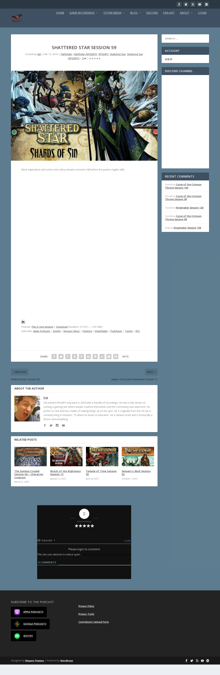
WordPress (66, 671)
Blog (134, 23)
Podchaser (116, 341)
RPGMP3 (103, 64)
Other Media (112, 23)
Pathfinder (66, 64)
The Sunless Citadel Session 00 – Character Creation (28, 484)
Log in (168, 69)
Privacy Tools (86, 624)
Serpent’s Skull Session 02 (136, 483)
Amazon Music (71, 341)
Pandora (87, 341)
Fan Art (169, 23)
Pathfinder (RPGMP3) (85, 64)
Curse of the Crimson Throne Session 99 (183, 208)
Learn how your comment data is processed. (106, 565)
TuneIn (129, 341)
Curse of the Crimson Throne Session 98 (183, 228)
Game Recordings (82, 23)
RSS (137, 341)
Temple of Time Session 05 (101, 483)
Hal (39, 64)
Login (202, 23)
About (184, 23)
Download (61, 337)
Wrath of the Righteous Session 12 (65, 483)
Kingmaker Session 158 (187, 238)
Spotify (57, 341)
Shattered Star (118, 64)
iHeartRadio (101, 341)
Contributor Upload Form (93, 632)
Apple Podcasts (41, 341)
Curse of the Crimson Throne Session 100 (183, 196)
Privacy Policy (86, 616)
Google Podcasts (30, 634)
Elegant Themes (34, 671)
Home (60, 23)
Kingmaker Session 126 (189, 218)
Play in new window (42, 337)
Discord (152, 23)
